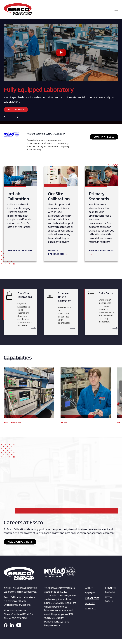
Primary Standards (101, 250)
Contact (90, 608)
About (89, 587)
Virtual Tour (15, 109)
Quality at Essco (104, 136)
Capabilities (92, 598)
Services (90, 593)
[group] (29, 397)
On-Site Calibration (56, 252)
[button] (7, 116)
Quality (90, 603)
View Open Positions (20, 541)
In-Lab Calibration (19, 250)
